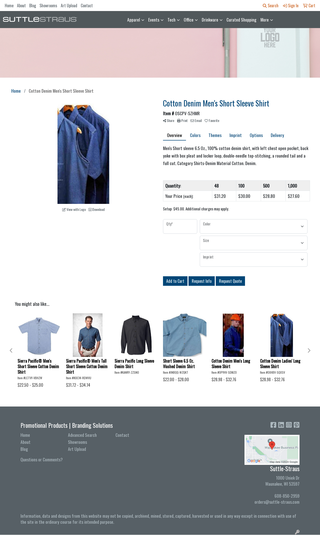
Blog (32, 6)
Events (153, 19)
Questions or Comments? (41, 459)
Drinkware (210, 19)
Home (9, 6)
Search (270, 6)
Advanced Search (82, 435)
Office (189, 19)
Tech (172, 19)
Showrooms (48, 6)
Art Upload (69, 6)
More (264, 19)
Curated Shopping (241, 19)
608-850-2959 (287, 495)
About (21, 6)
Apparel (133, 19)
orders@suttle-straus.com (277, 501)
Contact (87, 6)
